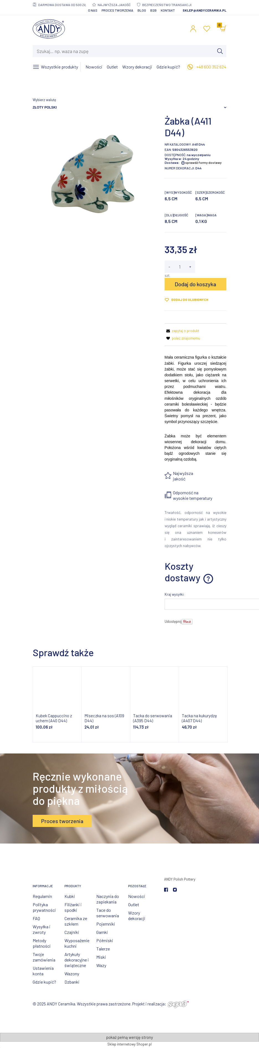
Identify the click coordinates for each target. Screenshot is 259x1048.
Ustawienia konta (43, 970)
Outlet (133, 904)
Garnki (102, 932)
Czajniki (71, 932)
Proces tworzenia (117, 10)
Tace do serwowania (107, 912)
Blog (142, 10)
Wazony (71, 973)
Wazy (101, 965)
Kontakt (168, 10)
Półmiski (104, 940)
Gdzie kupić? (44, 981)
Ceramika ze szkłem (75, 921)
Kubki (69, 896)
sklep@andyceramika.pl (204, 10)
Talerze (103, 948)
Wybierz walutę (44, 100)
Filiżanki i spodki (73, 907)
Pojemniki (105, 923)
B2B (153, 10)
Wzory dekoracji (136, 915)
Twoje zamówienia (44, 957)
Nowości (136, 896)
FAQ (36, 918)
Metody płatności (42, 943)
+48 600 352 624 (211, 66)
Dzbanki (71, 981)
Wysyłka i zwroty (41, 929)
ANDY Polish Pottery (179, 879)
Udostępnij (173, 621)
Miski (101, 957)
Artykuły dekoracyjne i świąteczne (76, 960)
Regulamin (42, 896)
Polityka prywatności (44, 907)
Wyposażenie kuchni (76, 943)
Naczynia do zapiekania (107, 899)
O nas (92, 10)
